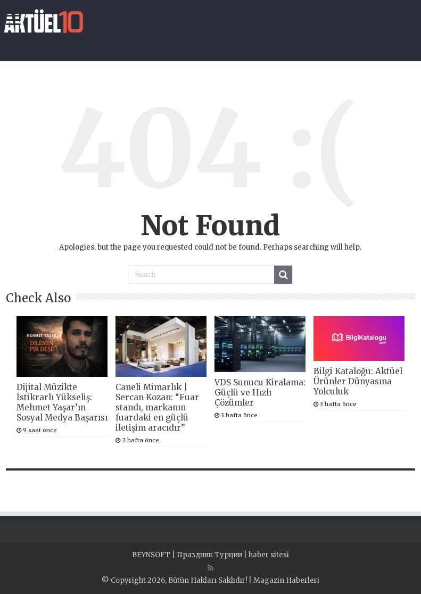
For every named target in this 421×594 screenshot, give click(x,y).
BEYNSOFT (151, 554)
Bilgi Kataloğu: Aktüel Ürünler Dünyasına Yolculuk (357, 381)
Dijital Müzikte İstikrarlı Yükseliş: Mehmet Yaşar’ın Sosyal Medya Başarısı (62, 402)
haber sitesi (269, 554)
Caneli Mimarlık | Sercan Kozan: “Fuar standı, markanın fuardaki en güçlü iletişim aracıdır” (157, 407)
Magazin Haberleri (286, 580)
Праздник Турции (209, 554)
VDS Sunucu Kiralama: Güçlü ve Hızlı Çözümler (260, 392)
